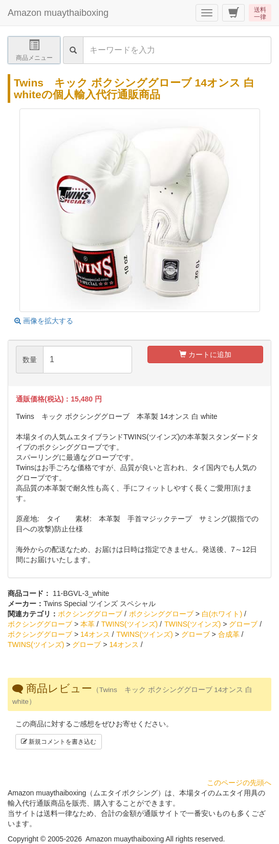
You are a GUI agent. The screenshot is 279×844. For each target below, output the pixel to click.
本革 (87, 624)
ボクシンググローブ (90, 614)
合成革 (229, 634)
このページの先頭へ (239, 783)
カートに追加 (205, 354)
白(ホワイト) (222, 614)
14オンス (95, 634)
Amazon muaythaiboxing (58, 13)
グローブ (243, 624)
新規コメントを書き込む (58, 741)
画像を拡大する (43, 321)
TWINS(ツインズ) (129, 624)
